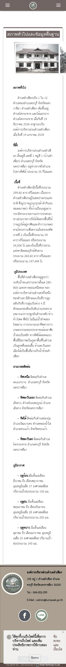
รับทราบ (35, 658)
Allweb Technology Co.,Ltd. (48, 665)
